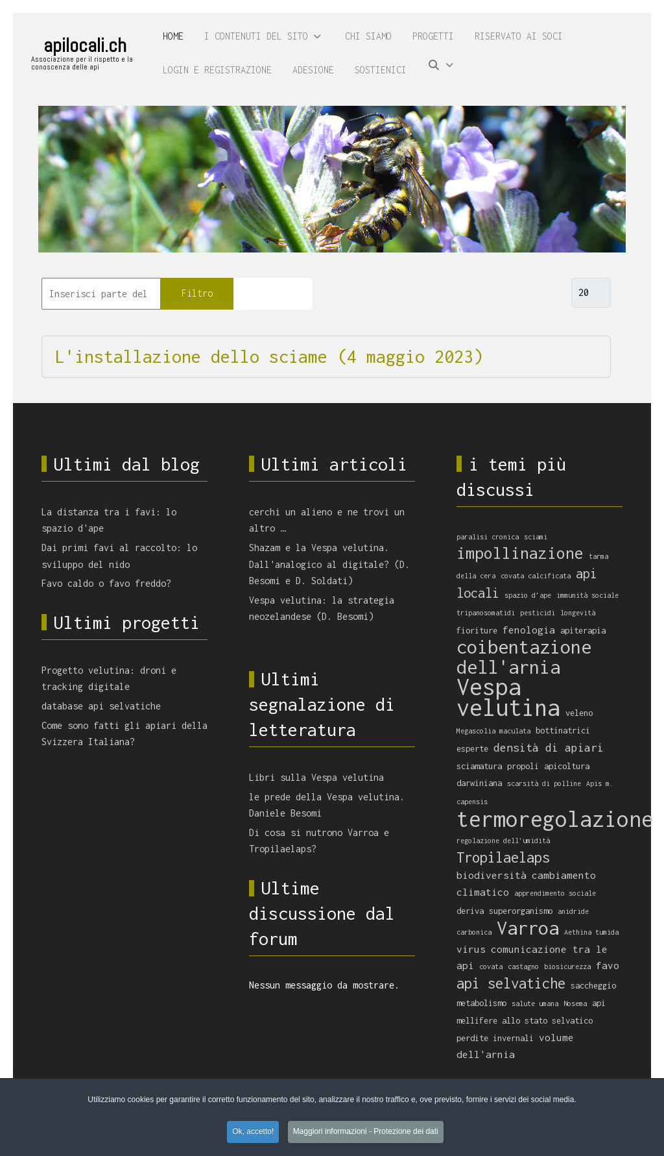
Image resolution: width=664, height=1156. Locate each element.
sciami (535, 537)
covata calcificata (536, 576)
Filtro (197, 293)
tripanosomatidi (485, 613)
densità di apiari (548, 747)
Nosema (575, 1003)
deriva (470, 911)
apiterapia (583, 630)
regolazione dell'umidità (503, 840)
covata (491, 966)
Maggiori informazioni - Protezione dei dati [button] (365, 1131)
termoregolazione (555, 818)
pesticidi (537, 613)
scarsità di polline (544, 783)
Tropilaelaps (503, 857)
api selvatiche (510, 983)
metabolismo (481, 1003)
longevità (577, 613)
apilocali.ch (84, 45)
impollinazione (520, 553)
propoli (523, 766)
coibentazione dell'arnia (523, 656)
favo (607, 965)
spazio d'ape (527, 595)
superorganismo (520, 911)
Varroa (528, 927)
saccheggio (593, 985)
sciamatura (479, 766)
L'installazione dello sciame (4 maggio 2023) (269, 356)
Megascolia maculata (493, 731)
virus (471, 949)
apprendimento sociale (555, 893)
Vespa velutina (508, 697)
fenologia (529, 629)
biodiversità (491, 875)
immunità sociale (587, 595)
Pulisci (273, 293)
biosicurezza (567, 966)
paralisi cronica (487, 537)
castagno (523, 966)
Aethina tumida (591, 932)
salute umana (535, 1003)
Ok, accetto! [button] (253, 1131)
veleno (579, 713)
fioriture (476, 630)
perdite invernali (495, 1038)
